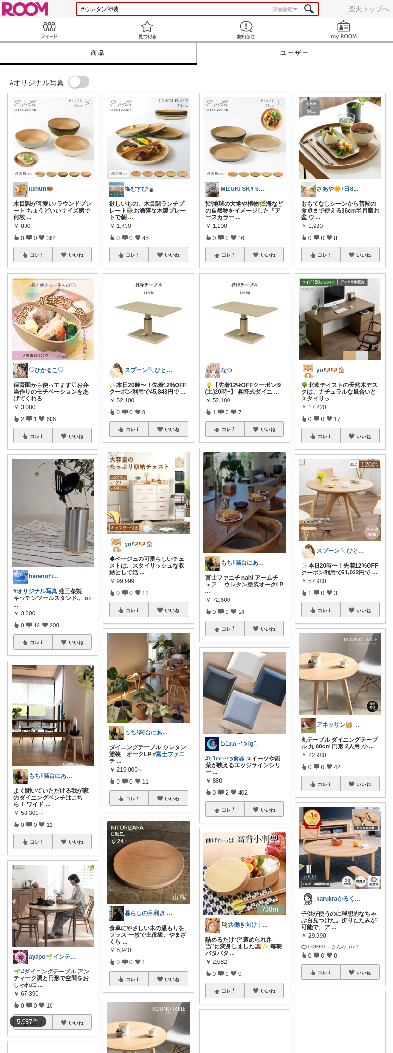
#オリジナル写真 (35, 591)
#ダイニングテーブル (48, 971)
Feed (49, 29)
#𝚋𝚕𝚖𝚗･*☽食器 (224, 758)
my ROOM (344, 29)
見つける (147, 29)
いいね (76, 255)
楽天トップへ (369, 9)
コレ (37, 255)
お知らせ (246, 29)
